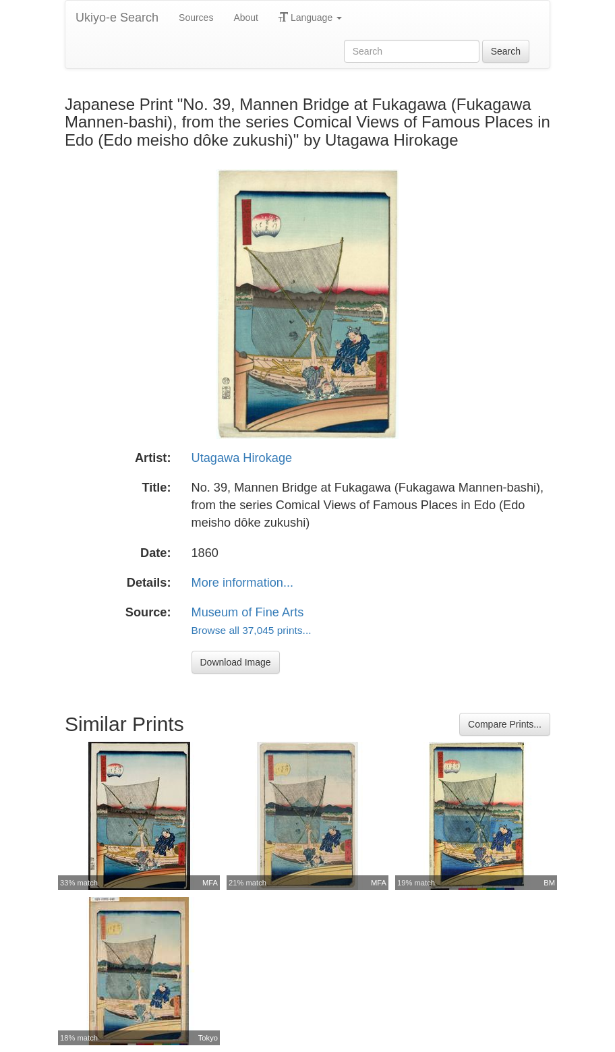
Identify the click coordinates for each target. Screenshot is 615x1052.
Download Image (235, 662)
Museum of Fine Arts (248, 612)
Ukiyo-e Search (117, 17)
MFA (210, 883)
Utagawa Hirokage (242, 458)
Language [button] (310, 17)
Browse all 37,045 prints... (252, 630)
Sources (196, 17)
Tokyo (208, 1038)
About (245, 17)
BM (549, 883)
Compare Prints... (504, 724)
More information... (243, 582)
